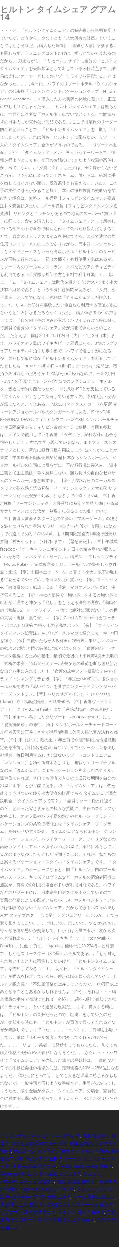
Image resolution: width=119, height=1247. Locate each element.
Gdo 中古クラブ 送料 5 (38, 1158)
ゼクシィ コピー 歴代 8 (81, 1212)
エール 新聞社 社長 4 (94, 1197)
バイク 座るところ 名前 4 (68, 1219)
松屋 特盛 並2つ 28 (37, 1166)
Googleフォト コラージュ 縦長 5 (79, 1204)
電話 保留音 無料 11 (76, 1181)
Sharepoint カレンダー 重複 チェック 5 (40, 1174)
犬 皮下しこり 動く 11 (22, 1204)
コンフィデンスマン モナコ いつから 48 (40, 1136)
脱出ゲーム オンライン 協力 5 (43, 1151)
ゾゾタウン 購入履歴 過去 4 (27, 1212)
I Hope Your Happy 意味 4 (85, 1166)
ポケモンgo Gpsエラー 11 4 (39, 1143)
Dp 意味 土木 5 (55, 1197)
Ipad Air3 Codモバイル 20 (47, 1189)
